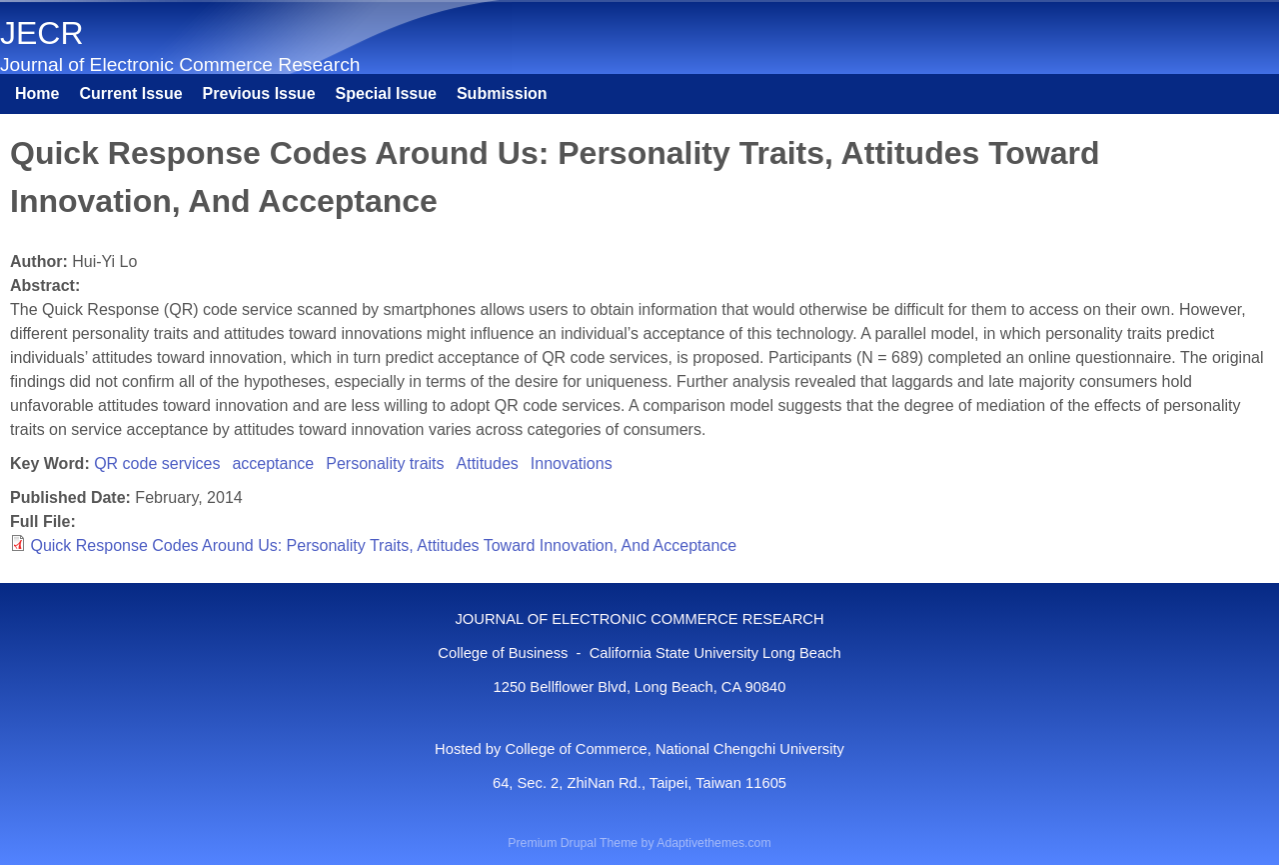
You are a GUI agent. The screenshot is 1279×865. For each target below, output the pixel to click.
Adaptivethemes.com (713, 843)
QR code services (157, 463)
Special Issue (386, 93)
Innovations (572, 463)
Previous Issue (259, 93)
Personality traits (385, 463)
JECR (42, 33)
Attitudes (488, 463)
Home (37, 93)
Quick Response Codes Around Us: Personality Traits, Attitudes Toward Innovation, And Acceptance (383, 545)
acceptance (273, 463)
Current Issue (130, 93)
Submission (502, 93)
